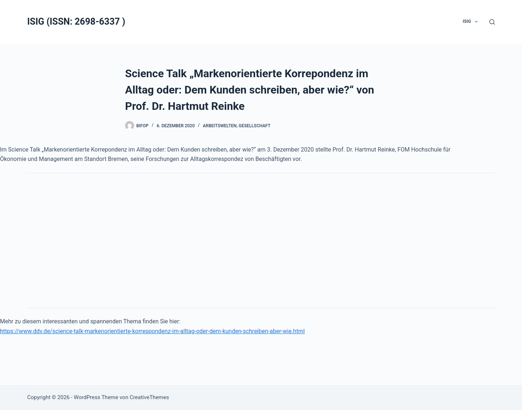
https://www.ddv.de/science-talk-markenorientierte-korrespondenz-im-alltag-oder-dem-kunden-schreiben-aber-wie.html (152, 331)
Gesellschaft (254, 125)
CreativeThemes (149, 397)
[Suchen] (492, 22)
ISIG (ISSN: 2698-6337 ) (76, 21)
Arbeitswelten (220, 125)
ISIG (472, 21)
